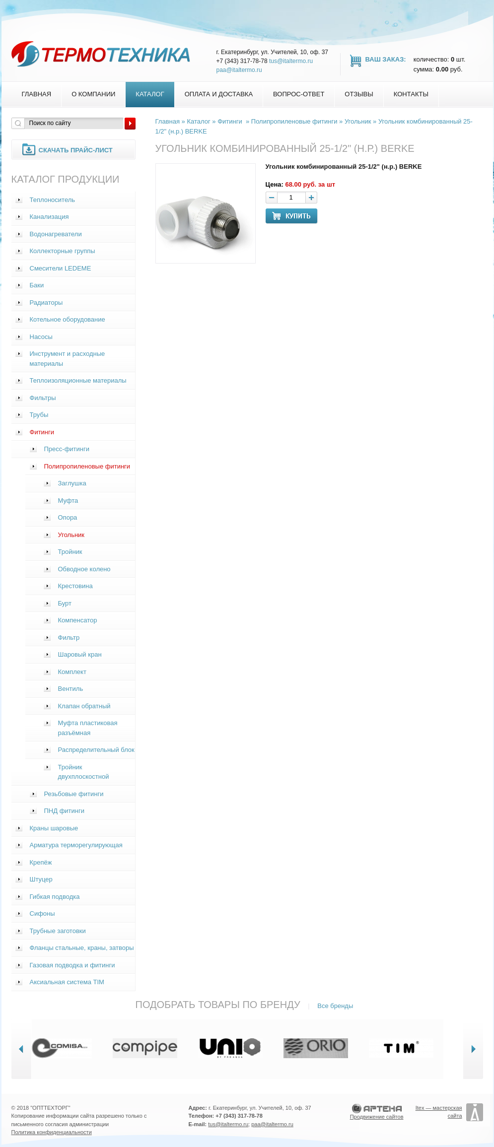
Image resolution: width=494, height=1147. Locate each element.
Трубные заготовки (58, 931)
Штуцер (41, 879)
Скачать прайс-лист (76, 150)
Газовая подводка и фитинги (72, 965)
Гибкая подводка (55, 896)
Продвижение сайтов (377, 1117)
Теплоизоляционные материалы (78, 380)
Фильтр (69, 637)
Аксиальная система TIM (67, 982)
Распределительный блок (96, 749)
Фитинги (42, 432)
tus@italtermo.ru (291, 61)
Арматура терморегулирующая (76, 845)
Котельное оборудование (67, 319)
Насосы (41, 336)
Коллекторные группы (62, 251)
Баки (37, 285)
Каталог (150, 94)
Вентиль (70, 688)
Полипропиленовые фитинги (87, 466)
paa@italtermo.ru (239, 70)
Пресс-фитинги (67, 449)
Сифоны (42, 913)
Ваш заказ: (385, 59)
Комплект (72, 671)
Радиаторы (46, 302)
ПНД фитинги (64, 810)
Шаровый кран (80, 654)
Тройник (70, 551)
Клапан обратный (84, 706)
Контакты (411, 94)
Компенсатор (77, 620)
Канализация (49, 216)
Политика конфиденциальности (51, 1132)
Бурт (65, 603)
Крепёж (41, 862)
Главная (37, 94)
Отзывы (359, 94)
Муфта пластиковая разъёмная (88, 728)
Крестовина (75, 586)
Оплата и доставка (219, 94)
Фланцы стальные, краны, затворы (82, 947)
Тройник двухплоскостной (83, 772)
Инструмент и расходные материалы (67, 358)
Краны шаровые (54, 828)
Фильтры (43, 398)
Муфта (68, 500)
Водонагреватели (56, 234)
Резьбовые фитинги (74, 794)
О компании (93, 94)
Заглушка (72, 483)
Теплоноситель (52, 199)
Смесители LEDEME (60, 268)
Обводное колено (84, 569)
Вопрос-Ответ (298, 94)
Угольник (71, 535)
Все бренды (335, 1006)
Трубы (39, 414)
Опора (67, 517)
